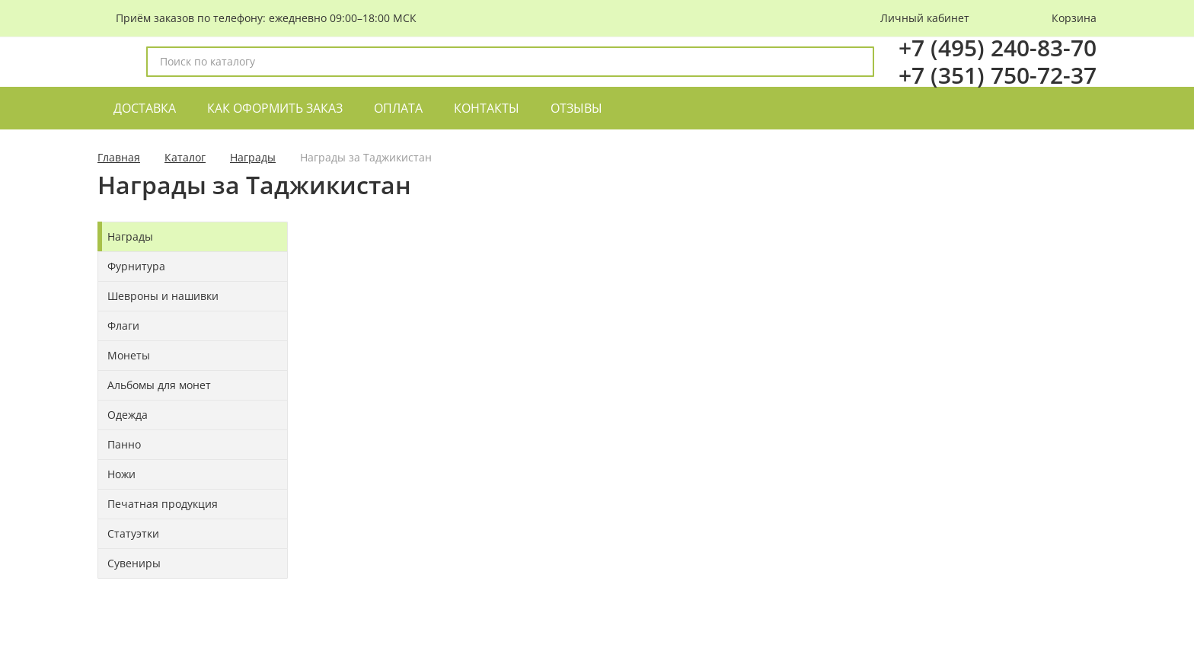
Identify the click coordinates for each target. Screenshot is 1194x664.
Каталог (185, 157)
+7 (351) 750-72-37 (998, 75)
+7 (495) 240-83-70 (998, 47)
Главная (118, 157)
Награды (253, 157)
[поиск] (856, 62)
